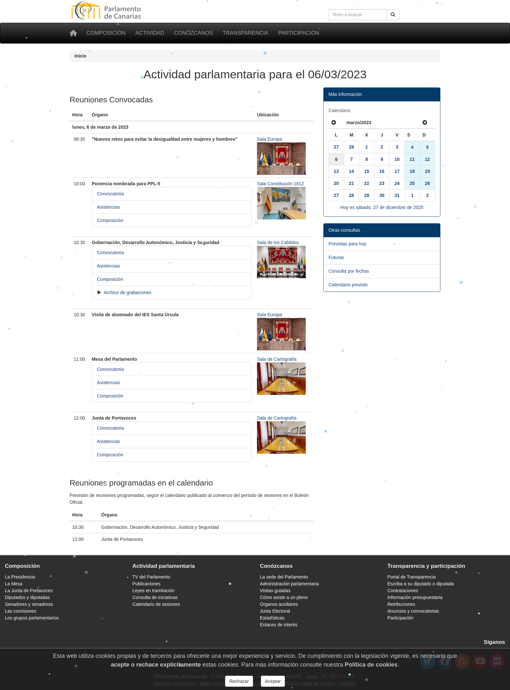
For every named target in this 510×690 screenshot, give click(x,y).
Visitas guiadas (275, 590)
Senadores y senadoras (29, 604)
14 (351, 171)
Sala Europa (269, 139)
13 (336, 171)
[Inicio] (73, 33)
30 (381, 195)
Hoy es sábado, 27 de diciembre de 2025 (381, 207)
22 (366, 183)
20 (336, 183)
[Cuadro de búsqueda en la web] (357, 14)
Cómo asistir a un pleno (284, 597)
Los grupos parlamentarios (32, 617)
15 (366, 171)
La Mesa (13, 583)
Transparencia (245, 33)
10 (397, 159)
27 (336, 147)
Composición (106, 33)
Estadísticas (272, 617)
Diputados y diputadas (27, 597)
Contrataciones (402, 590)
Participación (298, 33)
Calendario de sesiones (156, 604)
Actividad (149, 33)
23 (381, 183)
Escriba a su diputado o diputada (420, 583)
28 (351, 147)
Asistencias (108, 207)
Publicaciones (146, 583)
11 (412, 159)
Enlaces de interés (278, 624)
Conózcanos (193, 33)
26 (427, 183)
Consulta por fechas (349, 271)
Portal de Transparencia (411, 576)
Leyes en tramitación (153, 590)
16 (381, 171)
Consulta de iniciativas (155, 597)
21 (351, 183)
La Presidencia (20, 576)
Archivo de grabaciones (127, 292)
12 (427, 159)
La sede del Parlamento (284, 576)
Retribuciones (401, 604)
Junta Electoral (275, 611)
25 (412, 183)
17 (397, 171)
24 (397, 183)
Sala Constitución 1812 (280, 183)
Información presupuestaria (415, 597)
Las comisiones (20, 611)
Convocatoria (110, 193)
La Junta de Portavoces (29, 590)
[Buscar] (392, 14)
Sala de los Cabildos (278, 242)
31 (397, 195)
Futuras (336, 257)
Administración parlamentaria (289, 583)
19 (427, 171)
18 (412, 171)
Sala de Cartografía (276, 359)
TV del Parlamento (151, 576)
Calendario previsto (348, 284)
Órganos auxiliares (279, 604)
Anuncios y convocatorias (413, 611)
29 (366, 195)
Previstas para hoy (347, 243)
